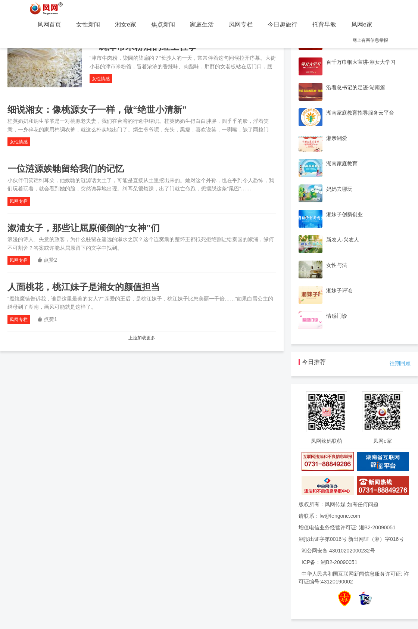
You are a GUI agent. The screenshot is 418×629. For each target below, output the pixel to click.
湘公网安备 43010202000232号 (338, 551)
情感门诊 (336, 316)
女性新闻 (88, 24)
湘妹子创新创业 (344, 214)
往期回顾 (400, 363)
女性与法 (336, 265)
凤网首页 (49, 24)
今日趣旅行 (282, 24)
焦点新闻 (163, 24)
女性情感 (101, 78)
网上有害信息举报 (370, 40)
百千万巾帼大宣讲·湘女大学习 (361, 62)
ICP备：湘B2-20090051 (329, 562)
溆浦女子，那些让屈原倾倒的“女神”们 (84, 228)
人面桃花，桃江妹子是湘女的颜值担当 (83, 287)
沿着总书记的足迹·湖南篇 (355, 87)
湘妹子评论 (339, 290)
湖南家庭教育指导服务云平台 (360, 113)
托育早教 (324, 24)
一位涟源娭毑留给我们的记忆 (65, 169)
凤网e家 (361, 24)
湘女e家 (125, 24)
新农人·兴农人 (342, 240)
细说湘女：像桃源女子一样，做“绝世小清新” (97, 110)
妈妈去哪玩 (339, 189)
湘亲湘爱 (336, 138)
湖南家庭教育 (342, 163)
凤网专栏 (241, 24)
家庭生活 (202, 24)
